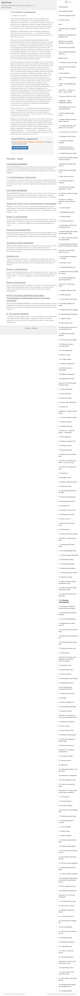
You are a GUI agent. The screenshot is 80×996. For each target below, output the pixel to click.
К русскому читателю (64, 20)
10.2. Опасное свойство (65, 760)
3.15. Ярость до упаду (64, 354)
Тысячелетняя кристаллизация (67, 47)
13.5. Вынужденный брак (65, 990)
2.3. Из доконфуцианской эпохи (67, 267)
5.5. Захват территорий (65, 436)
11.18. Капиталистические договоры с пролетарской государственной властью (68, 880)
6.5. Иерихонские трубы (65, 486)
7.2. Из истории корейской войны (67, 550)
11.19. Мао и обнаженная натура (67, 886)
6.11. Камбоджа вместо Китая (66, 514)
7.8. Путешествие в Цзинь (65, 577)
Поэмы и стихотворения (17, 217)
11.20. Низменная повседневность (67, 890)
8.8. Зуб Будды (62, 698)
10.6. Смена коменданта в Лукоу (67, 780)
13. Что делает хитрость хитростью (68, 132)
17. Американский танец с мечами (68, 153)
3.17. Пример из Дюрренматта (67, 363)
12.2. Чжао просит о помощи (66, 905)
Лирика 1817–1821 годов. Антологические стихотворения (31, 203)
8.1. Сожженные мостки (65, 665)
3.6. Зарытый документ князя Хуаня (68, 314)
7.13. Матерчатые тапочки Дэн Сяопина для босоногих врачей (61, 994)
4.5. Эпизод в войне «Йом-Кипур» (68, 402)
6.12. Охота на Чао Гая (65, 518)
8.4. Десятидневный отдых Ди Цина (68, 678)
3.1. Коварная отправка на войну (67, 290)
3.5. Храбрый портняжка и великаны (68, 309)
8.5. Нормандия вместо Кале (66, 682)
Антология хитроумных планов (67, 15)
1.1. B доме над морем (64, 207)
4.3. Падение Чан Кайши (65, 398)
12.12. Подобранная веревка (66, 957)
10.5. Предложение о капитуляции (68, 775)
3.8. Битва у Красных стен (65, 323)
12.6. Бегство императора (65, 927)
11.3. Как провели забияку (65, 805)
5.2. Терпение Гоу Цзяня (65, 421)
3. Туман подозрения (64, 73)
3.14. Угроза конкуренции (65, 350)
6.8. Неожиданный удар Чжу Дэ (67, 501)
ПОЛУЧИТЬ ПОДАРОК (20, 147)
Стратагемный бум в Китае (66, 11)
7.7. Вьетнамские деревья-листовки (68, 572)
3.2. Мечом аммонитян (65, 294)
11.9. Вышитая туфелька (65, 835)
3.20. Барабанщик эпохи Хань (66, 378)
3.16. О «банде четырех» (65, 359)
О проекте (28, 328)
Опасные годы (13, 256)
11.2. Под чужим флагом (65, 801)
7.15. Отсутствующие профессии (67, 619)
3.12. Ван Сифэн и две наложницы (68, 339)
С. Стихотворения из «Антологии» (21, 177)
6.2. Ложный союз (63, 473)
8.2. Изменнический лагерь (66, 669)
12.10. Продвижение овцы (65, 946)
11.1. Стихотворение (64, 796)
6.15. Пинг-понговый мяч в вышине (68, 534)
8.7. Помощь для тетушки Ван (66, 693)
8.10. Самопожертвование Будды (67, 706)
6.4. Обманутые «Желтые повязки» (68, 482)
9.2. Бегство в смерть (64, 726)
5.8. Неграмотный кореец (65, 450)
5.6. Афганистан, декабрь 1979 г (67, 441)
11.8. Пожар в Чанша (64, 831)
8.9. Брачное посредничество (66, 702)
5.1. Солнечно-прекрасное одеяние (68, 417)
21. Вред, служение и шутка (66, 176)
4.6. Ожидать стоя (63, 406)
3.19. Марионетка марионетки (66, 374)
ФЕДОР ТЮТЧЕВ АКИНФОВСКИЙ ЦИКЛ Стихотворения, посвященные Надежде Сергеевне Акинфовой (28, 297)
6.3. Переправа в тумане (65, 477)
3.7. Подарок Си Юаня (64, 318)
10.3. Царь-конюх (63, 764)
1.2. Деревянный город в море (66, 212)
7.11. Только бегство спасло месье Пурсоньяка (14, 994)
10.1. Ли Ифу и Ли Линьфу (66, 756)
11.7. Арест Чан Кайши (65, 826)
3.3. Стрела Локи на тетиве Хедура (68, 299)
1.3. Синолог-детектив (64, 216)
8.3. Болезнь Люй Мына (65, 674)
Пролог (60, 24)
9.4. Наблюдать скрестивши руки (67, 734)
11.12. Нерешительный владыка (67, 846)
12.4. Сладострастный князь (66, 916)
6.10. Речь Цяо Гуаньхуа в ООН (67, 510)
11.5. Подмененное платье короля (67, 816)
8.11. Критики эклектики (65, 711)
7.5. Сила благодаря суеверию (66, 564)
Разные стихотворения (16, 282)
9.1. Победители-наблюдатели (66, 721)
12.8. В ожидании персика (65, 937)
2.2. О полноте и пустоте (65, 262)
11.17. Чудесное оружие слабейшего (68, 873)
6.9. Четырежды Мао (64, 505)
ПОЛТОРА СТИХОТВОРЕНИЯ (20, 243)
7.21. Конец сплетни (64, 652)
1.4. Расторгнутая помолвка (66, 221)
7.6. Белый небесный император (67, 568)
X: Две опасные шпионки (18, 314)
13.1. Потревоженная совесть (66, 967)
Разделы (34, 328)
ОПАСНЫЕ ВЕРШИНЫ (17, 164)
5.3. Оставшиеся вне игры (65, 426)
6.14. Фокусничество (64, 529)
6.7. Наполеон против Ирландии (67, 497)
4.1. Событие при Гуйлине (65, 389)
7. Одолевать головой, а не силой (67, 96)
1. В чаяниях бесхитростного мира (68, 62)
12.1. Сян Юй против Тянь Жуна (67, 901)
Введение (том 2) (63, 58)
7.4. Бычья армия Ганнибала (66, 559)
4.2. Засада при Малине (65, 393)
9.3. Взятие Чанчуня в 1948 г (66, 730)
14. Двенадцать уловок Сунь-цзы (67, 136)
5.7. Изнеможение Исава (65, 445)
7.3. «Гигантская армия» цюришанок (68, 555)
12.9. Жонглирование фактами (67, 942)
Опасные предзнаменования (19, 230)
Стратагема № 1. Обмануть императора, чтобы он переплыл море (67, 201)
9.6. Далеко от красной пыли (66, 745)
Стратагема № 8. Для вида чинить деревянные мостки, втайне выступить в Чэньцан (67, 659)
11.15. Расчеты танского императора (68, 863)
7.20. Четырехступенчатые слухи (67, 648)
